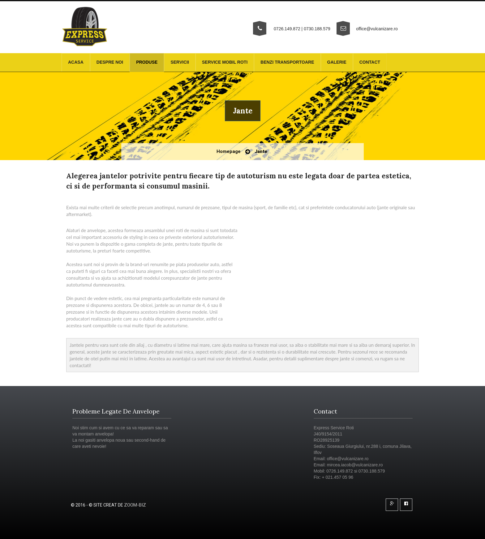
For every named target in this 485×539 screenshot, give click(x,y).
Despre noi (110, 62)
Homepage (229, 151)
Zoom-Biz (135, 505)
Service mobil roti (224, 62)
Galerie (336, 62)
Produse (146, 62)
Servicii (179, 62)
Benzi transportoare (287, 62)
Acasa (76, 62)
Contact (369, 62)
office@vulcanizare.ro (377, 28)
